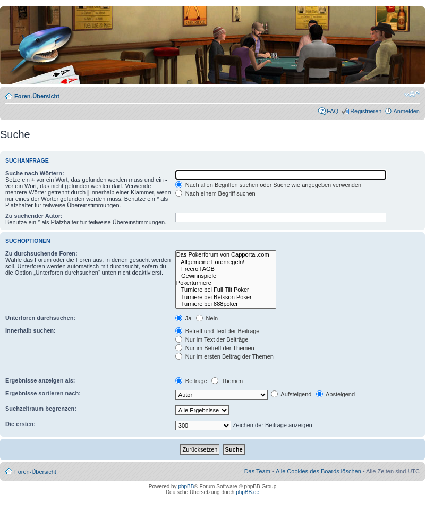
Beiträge (191, 381)
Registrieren (365, 111)
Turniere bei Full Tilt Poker (225, 289)
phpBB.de (247, 492)
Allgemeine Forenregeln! (225, 262)
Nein (207, 318)
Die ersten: (20, 424)
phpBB (186, 486)
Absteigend (335, 394)
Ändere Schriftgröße (412, 94)
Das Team (257, 471)
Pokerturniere (225, 282)
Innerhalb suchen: (30, 330)
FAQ (332, 111)
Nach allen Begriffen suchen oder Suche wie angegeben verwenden (268, 185)
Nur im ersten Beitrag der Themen (224, 356)
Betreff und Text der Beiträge (217, 331)
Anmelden (406, 111)
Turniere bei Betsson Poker (225, 297)
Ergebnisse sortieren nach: (43, 393)
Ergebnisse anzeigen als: (40, 380)
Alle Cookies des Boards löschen (318, 471)
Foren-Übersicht (37, 96)
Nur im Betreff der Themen (214, 348)
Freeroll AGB (225, 269)
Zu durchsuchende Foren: (41, 253)
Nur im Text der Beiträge (211, 339)
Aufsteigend (291, 394)
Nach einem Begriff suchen (215, 193)
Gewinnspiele (225, 276)
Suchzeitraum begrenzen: (40, 408)
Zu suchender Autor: (34, 215)
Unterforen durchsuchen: (40, 317)
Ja (183, 318)
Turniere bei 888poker (225, 304)
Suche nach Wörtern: (34, 173)
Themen (227, 381)
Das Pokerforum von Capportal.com (225, 254)
